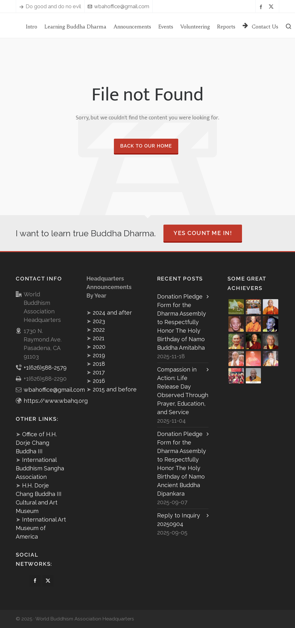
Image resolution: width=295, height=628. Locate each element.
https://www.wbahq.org (56, 400)
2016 (99, 380)
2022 (99, 329)
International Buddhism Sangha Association (40, 468)
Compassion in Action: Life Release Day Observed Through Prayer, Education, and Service (182, 390)
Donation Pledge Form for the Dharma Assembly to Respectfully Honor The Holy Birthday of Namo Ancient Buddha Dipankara (181, 464)
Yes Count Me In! (203, 233)
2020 (99, 346)
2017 (99, 372)
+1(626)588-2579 (45, 367)
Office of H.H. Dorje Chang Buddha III (36, 443)
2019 (99, 355)
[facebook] (262, 6)
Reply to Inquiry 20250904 (178, 519)
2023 (99, 321)
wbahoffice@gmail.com (118, 6)
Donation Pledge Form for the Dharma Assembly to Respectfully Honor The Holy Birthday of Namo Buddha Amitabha (181, 322)
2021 (98, 338)
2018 (99, 363)
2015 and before (115, 389)
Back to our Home (146, 146)
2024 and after (112, 312)
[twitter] (272, 6)
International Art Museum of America (41, 528)
